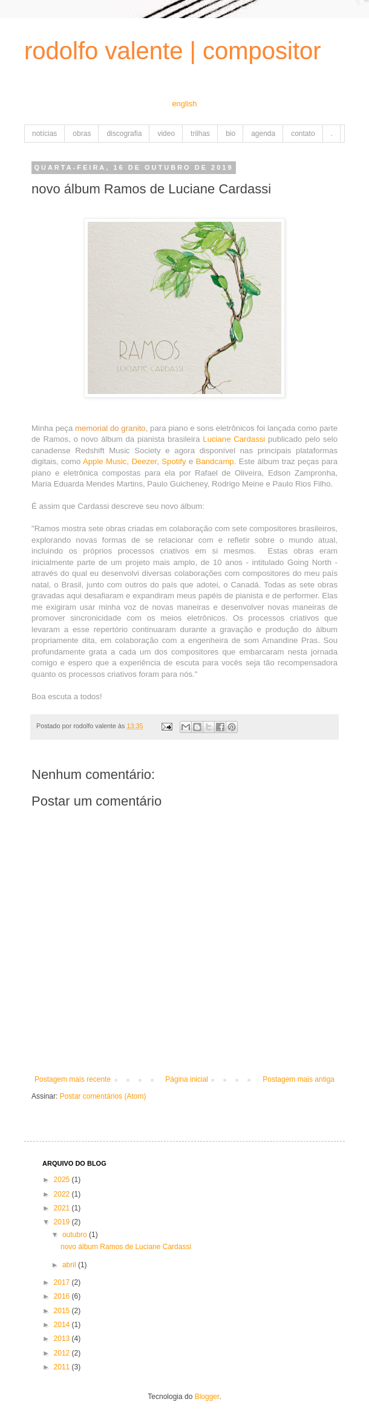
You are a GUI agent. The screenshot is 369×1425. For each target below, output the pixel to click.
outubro (75, 1234)
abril (70, 1265)
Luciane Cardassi (234, 439)
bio (230, 133)
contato (303, 133)
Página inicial (186, 1079)
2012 (63, 1353)
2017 (63, 1282)
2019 (63, 1222)
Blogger (207, 1396)
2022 (63, 1194)
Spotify (174, 461)
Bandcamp (215, 461)
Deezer (144, 461)
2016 (63, 1296)
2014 (63, 1324)
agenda (263, 133)
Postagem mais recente (72, 1079)
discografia (124, 133)
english (184, 103)
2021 (63, 1208)
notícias (44, 133)
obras (82, 133)
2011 (63, 1367)
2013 (63, 1338)
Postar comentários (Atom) (103, 1096)
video (166, 133)
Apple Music (105, 461)
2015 (63, 1311)
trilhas (200, 133)
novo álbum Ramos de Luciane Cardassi (125, 1246)
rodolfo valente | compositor (172, 50)
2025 (63, 1179)
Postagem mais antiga (299, 1079)
